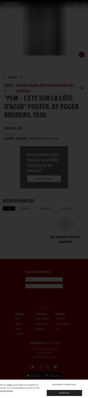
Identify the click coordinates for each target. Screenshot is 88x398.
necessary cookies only (64, 385)
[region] (44, 389)
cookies (9, 385)
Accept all (64, 393)
